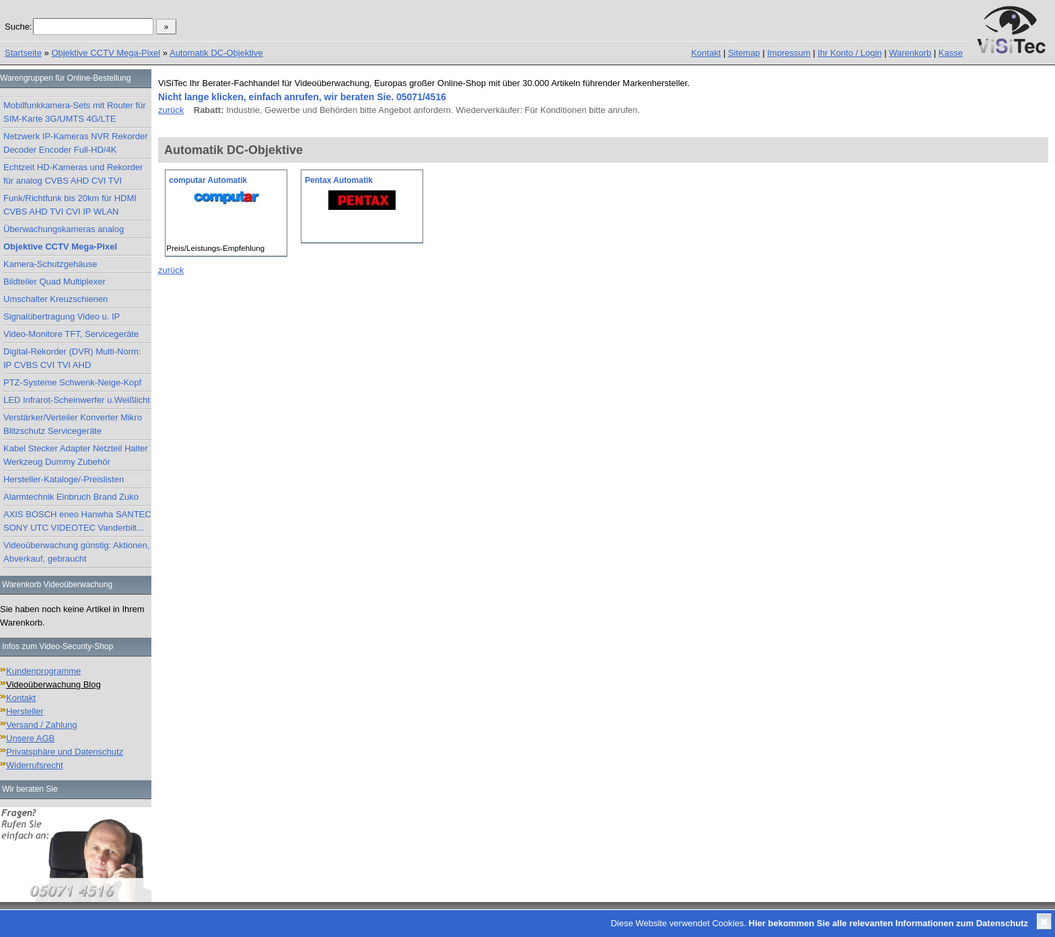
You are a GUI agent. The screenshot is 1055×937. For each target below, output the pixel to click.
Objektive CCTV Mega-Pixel (105, 53)
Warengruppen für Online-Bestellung (65, 78)
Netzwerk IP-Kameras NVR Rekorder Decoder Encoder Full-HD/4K (75, 143)
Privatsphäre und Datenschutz (64, 752)
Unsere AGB (30, 738)
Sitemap (744, 53)
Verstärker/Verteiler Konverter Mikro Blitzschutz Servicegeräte (72, 424)
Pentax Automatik (339, 180)
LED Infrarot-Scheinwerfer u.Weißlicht (76, 400)
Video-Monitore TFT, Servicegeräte (71, 334)
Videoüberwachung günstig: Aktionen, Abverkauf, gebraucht (76, 552)
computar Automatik (208, 180)
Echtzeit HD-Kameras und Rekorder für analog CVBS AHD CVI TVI (73, 174)
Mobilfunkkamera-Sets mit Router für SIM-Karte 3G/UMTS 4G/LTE (74, 112)
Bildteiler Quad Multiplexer (54, 281)
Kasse (951, 53)
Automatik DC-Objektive (216, 53)
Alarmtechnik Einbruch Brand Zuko (71, 497)
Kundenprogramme (43, 671)
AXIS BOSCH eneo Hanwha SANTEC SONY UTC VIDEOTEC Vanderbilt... (77, 521)
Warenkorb (910, 53)
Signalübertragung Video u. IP (61, 316)
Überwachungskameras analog (63, 229)
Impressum (788, 53)
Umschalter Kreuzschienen (55, 299)
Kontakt (706, 53)
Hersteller (25, 711)
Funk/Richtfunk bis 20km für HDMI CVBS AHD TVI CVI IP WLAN (70, 205)
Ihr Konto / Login (849, 53)
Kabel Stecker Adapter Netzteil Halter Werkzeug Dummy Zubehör (75, 455)
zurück (171, 110)
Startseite (23, 53)
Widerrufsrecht (34, 765)
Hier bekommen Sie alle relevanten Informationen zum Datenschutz (888, 923)
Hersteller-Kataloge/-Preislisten (63, 479)
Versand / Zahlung (41, 725)
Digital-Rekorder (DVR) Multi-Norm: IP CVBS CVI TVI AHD (72, 358)
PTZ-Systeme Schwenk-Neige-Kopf (72, 382)
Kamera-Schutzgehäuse (50, 264)
